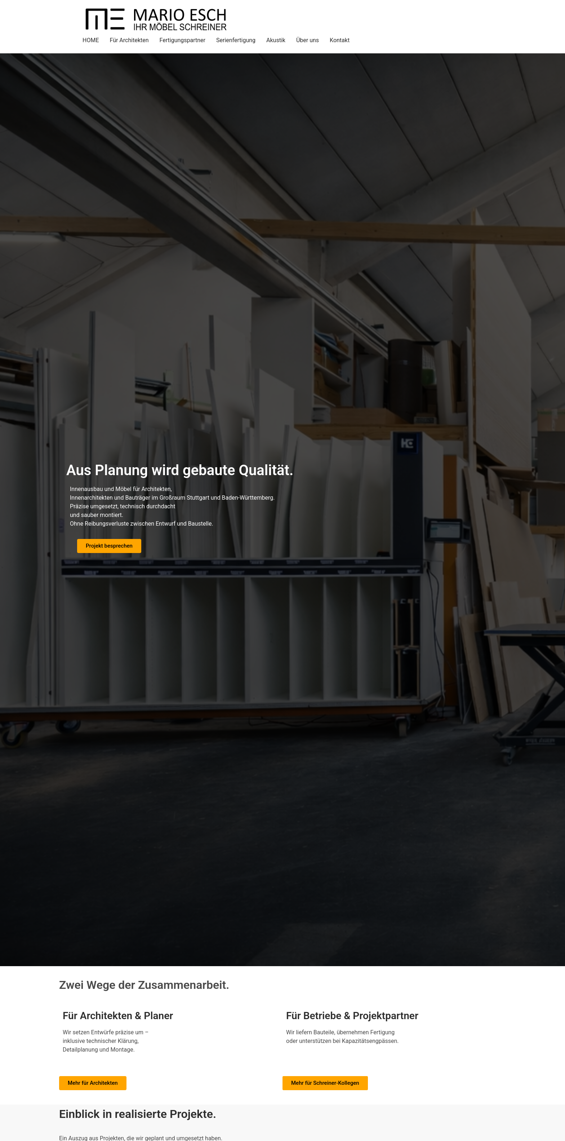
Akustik (275, 40)
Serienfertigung (235, 40)
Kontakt (340, 40)
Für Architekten (129, 40)
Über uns (307, 40)
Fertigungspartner (182, 40)
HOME (91, 40)
